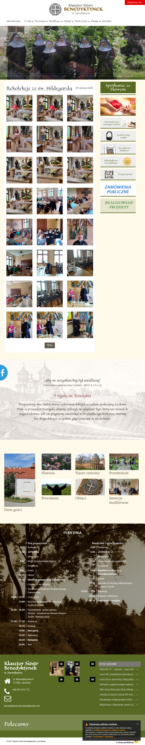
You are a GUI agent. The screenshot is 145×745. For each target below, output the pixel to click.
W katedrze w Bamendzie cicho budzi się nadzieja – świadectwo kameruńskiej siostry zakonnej (117, 699)
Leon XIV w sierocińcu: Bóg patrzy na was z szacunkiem (117, 679)
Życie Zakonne (108, 664)
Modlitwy (54, 21)
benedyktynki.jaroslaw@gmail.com (22, 706)
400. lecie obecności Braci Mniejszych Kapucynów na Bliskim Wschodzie (117, 689)
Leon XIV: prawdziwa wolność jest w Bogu (117, 674)
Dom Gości (81, 21)
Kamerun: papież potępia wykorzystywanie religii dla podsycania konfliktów (117, 684)
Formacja (40, 21)
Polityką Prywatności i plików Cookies (109, 730)
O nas (27, 21)
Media (94, 21)
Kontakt (106, 21)
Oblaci (67, 21)
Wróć (49, 345)
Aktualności (13, 21)
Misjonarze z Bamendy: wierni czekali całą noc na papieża (117, 704)
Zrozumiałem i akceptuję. (103, 737)
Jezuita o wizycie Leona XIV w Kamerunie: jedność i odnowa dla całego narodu (117, 694)
